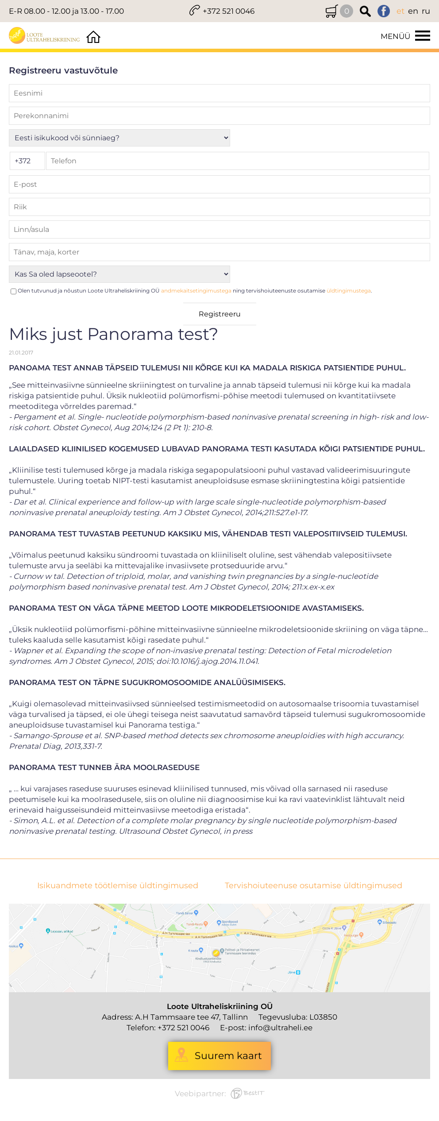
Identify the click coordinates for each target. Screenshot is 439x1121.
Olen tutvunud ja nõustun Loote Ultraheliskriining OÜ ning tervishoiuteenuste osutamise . (195, 290)
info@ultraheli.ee (280, 1027)
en (413, 11)
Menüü (395, 36)
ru (426, 11)
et (400, 11)
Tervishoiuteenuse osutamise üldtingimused (313, 885)
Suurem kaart (228, 1056)
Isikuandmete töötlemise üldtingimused (117, 885)
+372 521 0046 (228, 11)
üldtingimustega (349, 290)
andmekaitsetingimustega (196, 290)
